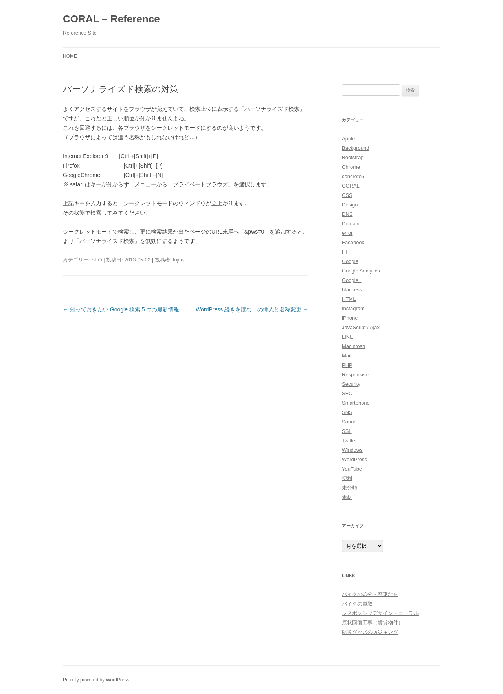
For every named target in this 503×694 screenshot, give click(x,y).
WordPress (354, 459)
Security (351, 384)
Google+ (352, 280)
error (347, 233)
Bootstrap (353, 157)
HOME (70, 56)
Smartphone (356, 403)
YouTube (352, 469)
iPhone (350, 318)
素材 (347, 497)
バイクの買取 (357, 604)
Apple (348, 139)
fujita (178, 260)
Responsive (355, 374)
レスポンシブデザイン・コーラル (380, 613)
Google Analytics (361, 271)
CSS (347, 195)
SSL (347, 431)
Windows (352, 450)
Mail (346, 356)
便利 (347, 478)
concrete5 (353, 176)
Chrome (351, 167)
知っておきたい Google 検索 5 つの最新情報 (121, 309)
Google (350, 261)
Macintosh (353, 346)
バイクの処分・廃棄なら (370, 594)
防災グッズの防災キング (370, 632)
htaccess (352, 290)
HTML (349, 299)
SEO (96, 260)
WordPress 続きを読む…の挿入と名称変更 (252, 309)
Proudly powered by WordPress (96, 680)
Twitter (349, 441)
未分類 (349, 488)
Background (355, 148)
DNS (347, 214)
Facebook (353, 242)
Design (350, 205)
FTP (347, 252)
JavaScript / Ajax (361, 327)
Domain (351, 223)
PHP (347, 365)
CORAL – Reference (111, 19)
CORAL (351, 186)
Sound (349, 422)
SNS (347, 412)
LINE (347, 337)
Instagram (353, 308)
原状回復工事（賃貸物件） (372, 623)
